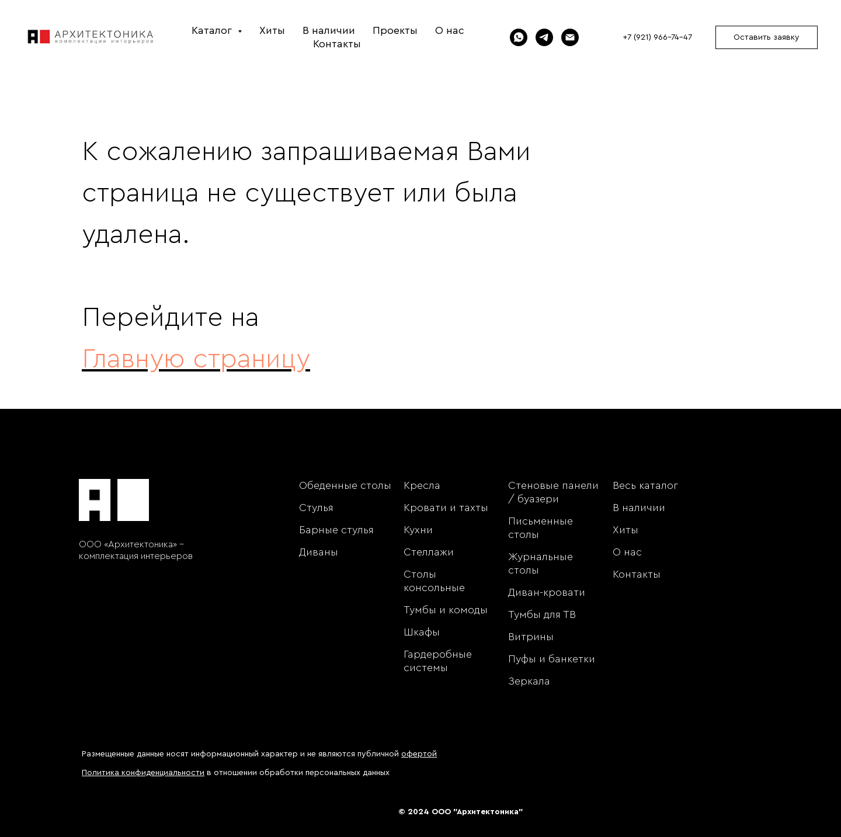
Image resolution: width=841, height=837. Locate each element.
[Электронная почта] (570, 37)
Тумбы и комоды (446, 610)
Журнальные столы (540, 563)
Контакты (337, 44)
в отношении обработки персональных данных (236, 773)
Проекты (395, 30)
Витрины (531, 636)
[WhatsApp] (518, 37)
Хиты (272, 30)
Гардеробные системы (438, 661)
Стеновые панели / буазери (553, 492)
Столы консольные (434, 581)
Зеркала (529, 681)
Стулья (316, 507)
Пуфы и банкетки (551, 659)
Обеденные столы (345, 485)
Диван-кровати (546, 592)
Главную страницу (196, 359)
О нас (449, 30)
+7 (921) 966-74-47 (657, 37)
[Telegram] (544, 37)
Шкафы (422, 632)
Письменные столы (540, 528)
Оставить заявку (767, 37)
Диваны (318, 552)
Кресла (422, 485)
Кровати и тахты (446, 507)
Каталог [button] (213, 30)
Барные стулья (336, 530)
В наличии (329, 30)
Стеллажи (429, 552)
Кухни (418, 530)
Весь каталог (645, 485)
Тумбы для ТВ (542, 614)
